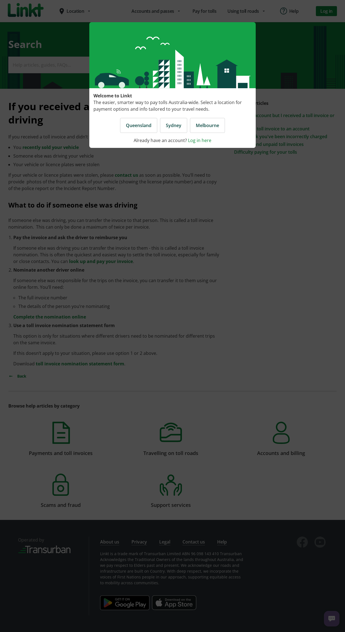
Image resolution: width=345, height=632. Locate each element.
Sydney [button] (173, 125)
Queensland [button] (138, 125)
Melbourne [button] (207, 125)
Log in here (199, 140)
